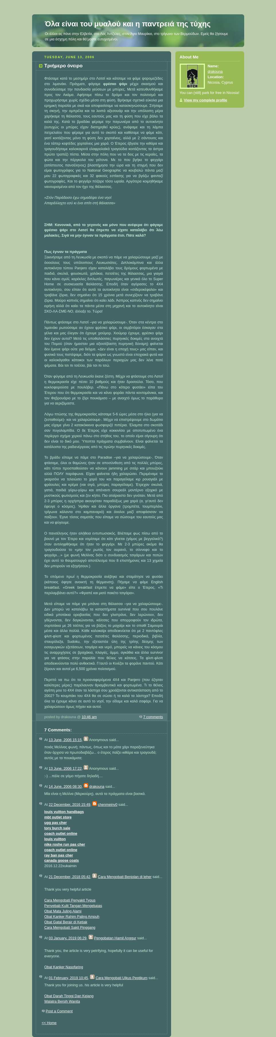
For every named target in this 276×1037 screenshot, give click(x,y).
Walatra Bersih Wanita (62, 1001)
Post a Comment (59, 1011)
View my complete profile (205, 100)
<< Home (49, 1023)
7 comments (153, 717)
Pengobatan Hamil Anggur (115, 938)
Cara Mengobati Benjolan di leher (125, 877)
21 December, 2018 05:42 (69, 877)
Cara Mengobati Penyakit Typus (70, 900)
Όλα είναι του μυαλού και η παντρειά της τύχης (128, 23)
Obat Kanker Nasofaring (63, 967)
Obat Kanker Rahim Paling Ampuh (71, 917)
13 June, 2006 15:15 (65, 740)
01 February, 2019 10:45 (68, 978)
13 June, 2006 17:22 (65, 769)
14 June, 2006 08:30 (65, 787)
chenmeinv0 (108, 805)
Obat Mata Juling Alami (63, 911)
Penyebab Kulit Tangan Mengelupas (73, 906)
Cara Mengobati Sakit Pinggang (69, 928)
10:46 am (89, 717)
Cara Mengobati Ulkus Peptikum (122, 978)
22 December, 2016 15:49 (69, 805)
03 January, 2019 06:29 (68, 938)
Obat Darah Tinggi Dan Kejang (69, 996)
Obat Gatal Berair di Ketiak (65, 922)
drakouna (96, 787)
